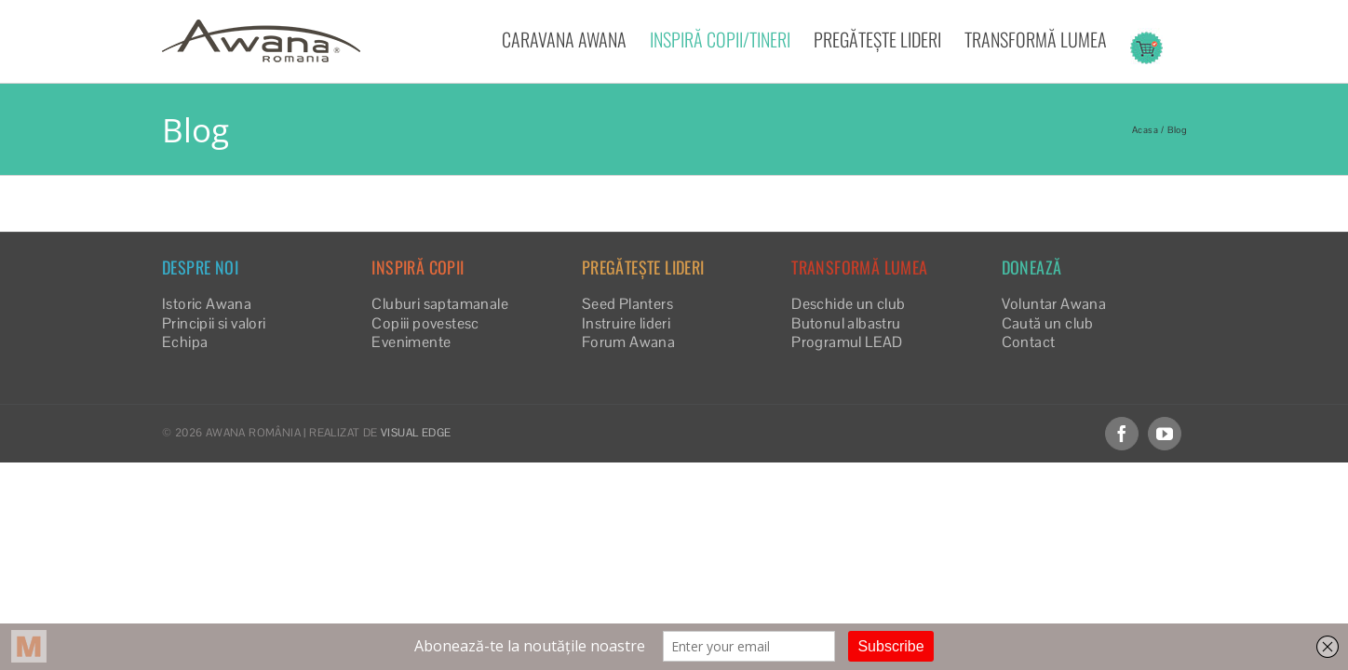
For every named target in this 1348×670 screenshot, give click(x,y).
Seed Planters (627, 304)
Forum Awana (628, 342)
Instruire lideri (626, 323)
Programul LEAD (847, 342)
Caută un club (1048, 323)
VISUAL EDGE (416, 432)
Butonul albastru (845, 323)
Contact (1029, 342)
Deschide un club (848, 304)
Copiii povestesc (425, 323)
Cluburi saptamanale (439, 304)
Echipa (185, 342)
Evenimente (411, 342)
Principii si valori (214, 323)
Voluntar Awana (1054, 304)
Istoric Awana (206, 304)
